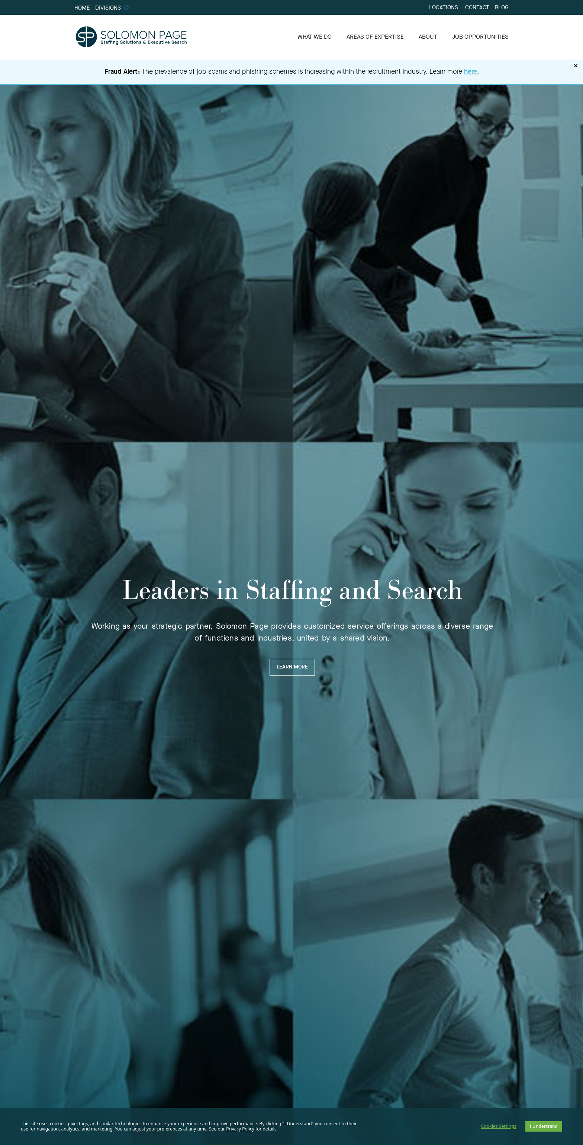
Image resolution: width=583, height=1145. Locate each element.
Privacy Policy (240, 1129)
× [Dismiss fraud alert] (576, 66)
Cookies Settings (498, 1126)
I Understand (544, 1126)
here (470, 71)
